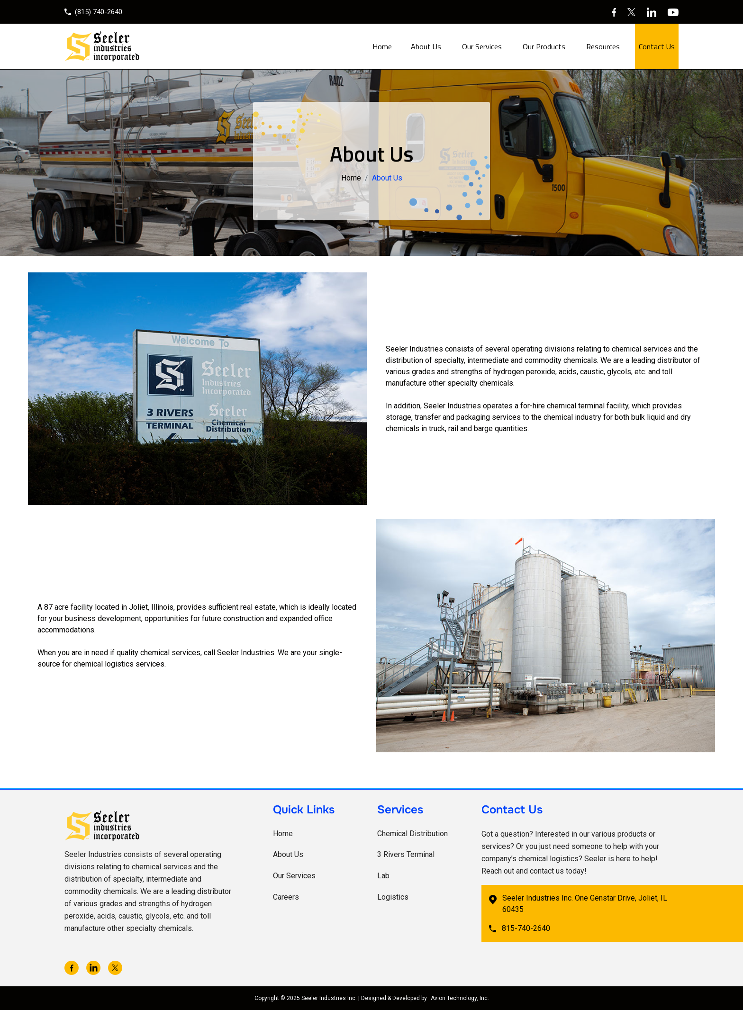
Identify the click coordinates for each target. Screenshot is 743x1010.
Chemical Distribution (412, 833)
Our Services (294, 875)
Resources (603, 46)
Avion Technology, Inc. (460, 998)
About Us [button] (426, 46)
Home (382, 46)
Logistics (392, 897)
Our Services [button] (482, 46)
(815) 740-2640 (93, 12)
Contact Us (657, 46)
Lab (383, 875)
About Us (288, 854)
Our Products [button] (544, 46)
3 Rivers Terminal (406, 854)
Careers (286, 897)
